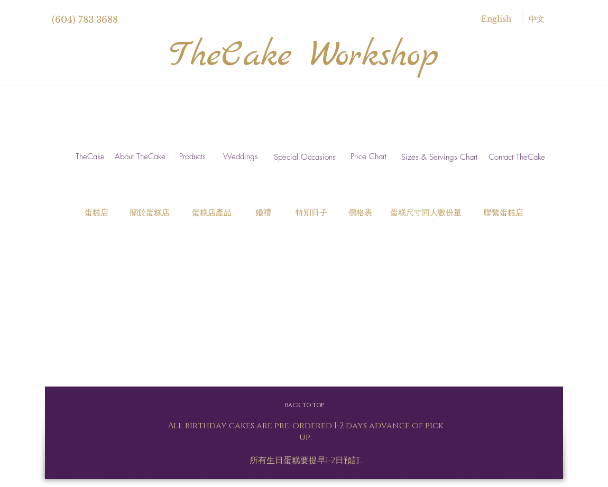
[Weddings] (240, 156)
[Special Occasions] (305, 157)
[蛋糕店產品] (211, 213)
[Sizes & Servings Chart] (439, 157)
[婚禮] (263, 213)
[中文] (536, 19)
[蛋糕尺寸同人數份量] (425, 213)
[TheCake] (90, 157)
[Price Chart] (368, 157)
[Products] (192, 157)
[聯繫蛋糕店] (503, 213)
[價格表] (360, 213)
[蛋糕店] (96, 213)
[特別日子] (311, 213)
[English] (496, 19)
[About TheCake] (140, 157)
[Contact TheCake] (516, 158)
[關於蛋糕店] (149, 213)
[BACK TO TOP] (304, 405)
